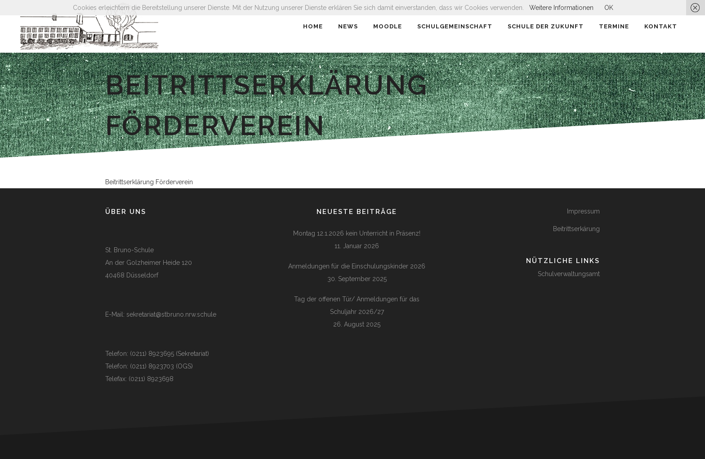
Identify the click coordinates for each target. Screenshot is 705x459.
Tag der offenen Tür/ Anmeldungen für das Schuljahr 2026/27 (356, 305)
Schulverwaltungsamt (569, 273)
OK (608, 7)
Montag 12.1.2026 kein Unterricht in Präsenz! (356, 233)
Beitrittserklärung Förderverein (149, 182)
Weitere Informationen (561, 7)
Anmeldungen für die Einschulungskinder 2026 (356, 266)
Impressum (583, 211)
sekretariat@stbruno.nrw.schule (171, 314)
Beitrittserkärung (576, 228)
